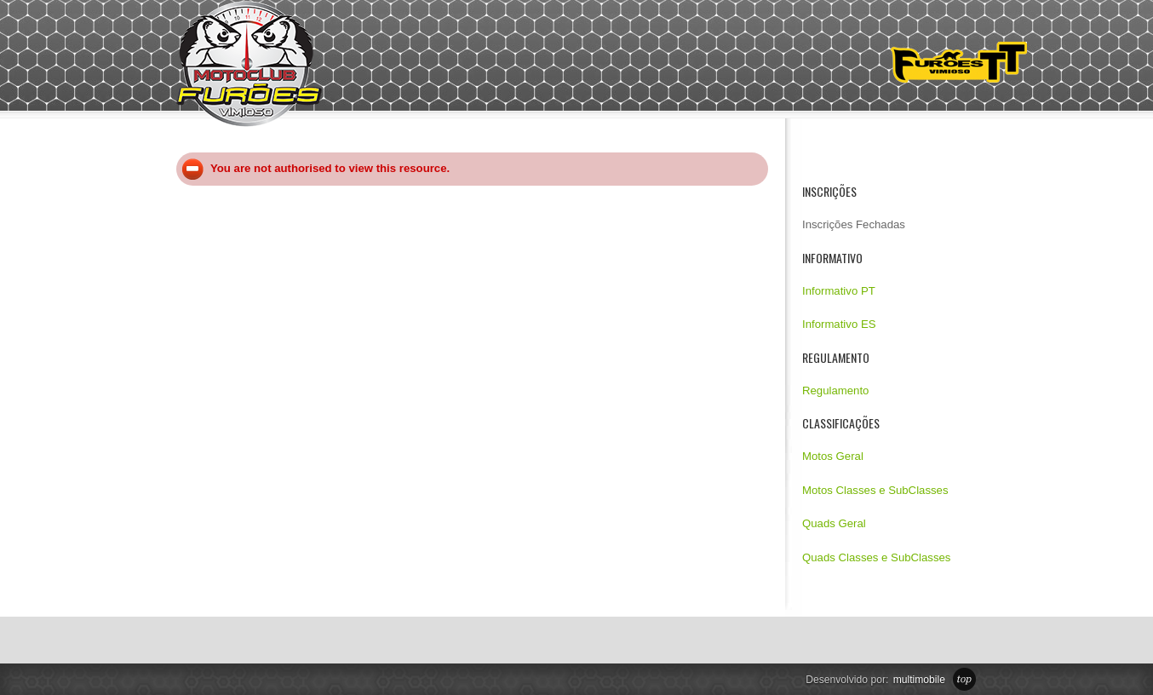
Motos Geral (832, 456)
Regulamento (835, 390)
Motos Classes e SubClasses (875, 490)
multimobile (919, 680)
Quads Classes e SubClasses (876, 557)
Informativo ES (839, 324)
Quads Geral (834, 523)
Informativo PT (838, 290)
